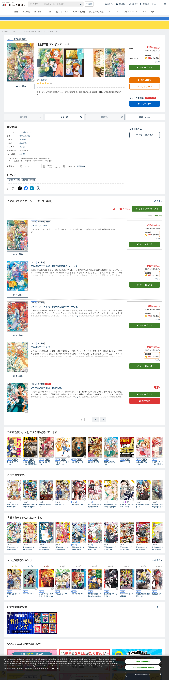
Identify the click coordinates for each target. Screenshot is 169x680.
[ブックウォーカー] (13, 4)
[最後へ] (103, 424)
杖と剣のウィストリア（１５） (110, 600)
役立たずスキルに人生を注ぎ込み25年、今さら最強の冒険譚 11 (159, 510)
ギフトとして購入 (144, 139)
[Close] (165, 667)
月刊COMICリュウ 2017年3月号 (127, 553)
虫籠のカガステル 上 (46, 510)
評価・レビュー (145, 122)
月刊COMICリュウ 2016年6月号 (14, 553)
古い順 (149, 220)
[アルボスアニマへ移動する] (41, 36)
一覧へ (158, 611)
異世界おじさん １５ (62, 510)
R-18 (144, 12)
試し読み (21, 91)
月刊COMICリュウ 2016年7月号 (30, 553)
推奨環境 (81, 171)
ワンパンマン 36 (77, 598)
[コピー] (38, 193)
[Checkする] (33, 85)
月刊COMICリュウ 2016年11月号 (62, 553)
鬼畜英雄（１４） (77, 509)
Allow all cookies (143, 661)
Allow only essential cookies (142, 668)
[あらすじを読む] (77, 277)
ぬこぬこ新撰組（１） (141, 468)
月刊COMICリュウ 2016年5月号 (14, 510)
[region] (84, 667)
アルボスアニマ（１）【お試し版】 (47, 392)
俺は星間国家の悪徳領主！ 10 (143, 600)
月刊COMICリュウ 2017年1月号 (95, 553)
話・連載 (37, 12)
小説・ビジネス (62, 12)
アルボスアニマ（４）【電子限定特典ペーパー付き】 (55, 271)
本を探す (89, 4)
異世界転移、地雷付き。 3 (143, 510)
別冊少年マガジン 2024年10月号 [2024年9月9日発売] (30, 510)
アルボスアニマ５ (39, 230)
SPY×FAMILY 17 (28, 598)
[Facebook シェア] (26, 193)
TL (118, 12)
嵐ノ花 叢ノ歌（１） (44, 468)
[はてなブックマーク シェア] (32, 193)
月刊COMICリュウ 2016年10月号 (46, 553)
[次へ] (39, 67)
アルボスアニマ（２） (41, 352)
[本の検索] (35, 4)
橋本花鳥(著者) (25, 140)
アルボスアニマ (26, 137)
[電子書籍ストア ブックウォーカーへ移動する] (11, 36)
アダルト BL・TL (131, 12)
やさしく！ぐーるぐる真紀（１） (62, 468)
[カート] (155, 4)
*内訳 (157, 66)
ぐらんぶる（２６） (62, 598)
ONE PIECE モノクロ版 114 (126, 600)
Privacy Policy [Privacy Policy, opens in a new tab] (55, 668)
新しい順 (158, 220)
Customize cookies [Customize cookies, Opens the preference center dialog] (142, 674)
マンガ (48, 12)
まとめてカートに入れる (147, 213)
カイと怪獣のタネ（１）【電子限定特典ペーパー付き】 (30, 468)
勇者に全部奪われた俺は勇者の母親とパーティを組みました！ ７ (94, 510)
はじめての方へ (144, 91)
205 (22, 159)
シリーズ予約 (136, 102)
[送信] (81, 4)
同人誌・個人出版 (96, 12)
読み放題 (26, 12)
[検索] (81, 4)
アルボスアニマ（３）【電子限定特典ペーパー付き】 (55, 311)
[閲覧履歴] (144, 4)
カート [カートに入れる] (144, 249)
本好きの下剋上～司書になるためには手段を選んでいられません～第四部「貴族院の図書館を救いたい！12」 (94, 600)
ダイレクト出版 (13, 184)
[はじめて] (133, 4)
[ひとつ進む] (95, 424)
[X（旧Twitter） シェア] (20, 193)
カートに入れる (144, 72)
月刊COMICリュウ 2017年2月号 (111, 553)
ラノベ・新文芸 (78, 12)
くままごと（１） (77, 466)
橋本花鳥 (44, 84)
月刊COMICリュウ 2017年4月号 (143, 553)
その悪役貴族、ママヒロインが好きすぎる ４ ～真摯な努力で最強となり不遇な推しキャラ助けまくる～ (110, 510)
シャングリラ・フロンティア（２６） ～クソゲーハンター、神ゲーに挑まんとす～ (46, 600)
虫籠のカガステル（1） (110, 468)
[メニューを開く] (165, 4)
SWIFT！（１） (125, 466)
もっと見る (156, 206)
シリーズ (71, 122)
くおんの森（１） (94, 466)
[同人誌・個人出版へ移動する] (29, 36)
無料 (153, 12)
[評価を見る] (44, 88)
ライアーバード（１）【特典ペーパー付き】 (159, 468)
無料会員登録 (144, 85)
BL (110, 12)
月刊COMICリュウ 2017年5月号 (159, 553)
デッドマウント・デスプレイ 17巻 (126, 510)
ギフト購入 (135, 134)
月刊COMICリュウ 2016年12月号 (78, 553)
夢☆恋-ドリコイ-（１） (13, 468)
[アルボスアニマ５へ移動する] (53, 36)
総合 (16, 12)
